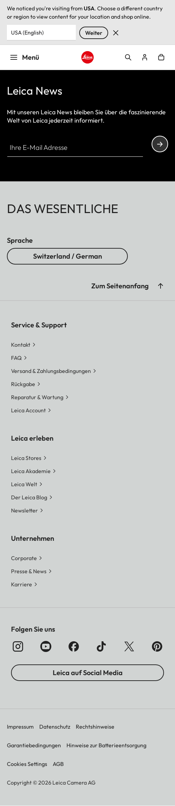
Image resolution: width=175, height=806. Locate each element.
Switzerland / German (67, 256)
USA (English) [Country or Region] (27, 32)
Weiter (93, 32)
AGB (58, 763)
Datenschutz (54, 726)
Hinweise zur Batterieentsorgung (106, 745)
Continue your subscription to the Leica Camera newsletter (160, 144)
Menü (24, 57)
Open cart (161, 57)
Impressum (20, 726)
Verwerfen (116, 33)
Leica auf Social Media (88, 672)
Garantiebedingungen (34, 745)
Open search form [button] (128, 57)
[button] (27, 510)
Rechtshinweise (95, 726)
